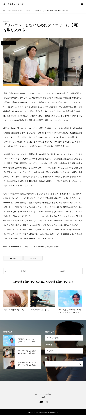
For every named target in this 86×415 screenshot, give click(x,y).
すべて (8, 43)
